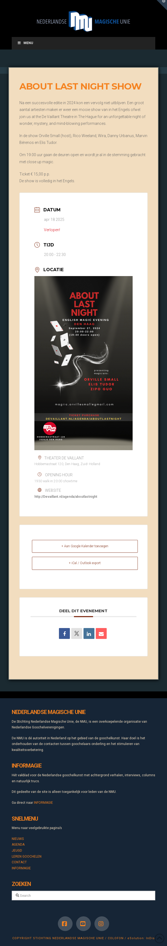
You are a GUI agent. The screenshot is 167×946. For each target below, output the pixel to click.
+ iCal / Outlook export (85, 563)
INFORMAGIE (43, 803)
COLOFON (116, 938)
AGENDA (18, 844)
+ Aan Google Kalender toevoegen (84, 546)
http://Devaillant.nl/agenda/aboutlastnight (65, 497)
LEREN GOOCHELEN (26, 856)
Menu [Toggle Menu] (25, 43)
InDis (150, 938)
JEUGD (17, 850)
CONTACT (19, 862)
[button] (162, 5)
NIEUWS (18, 839)
